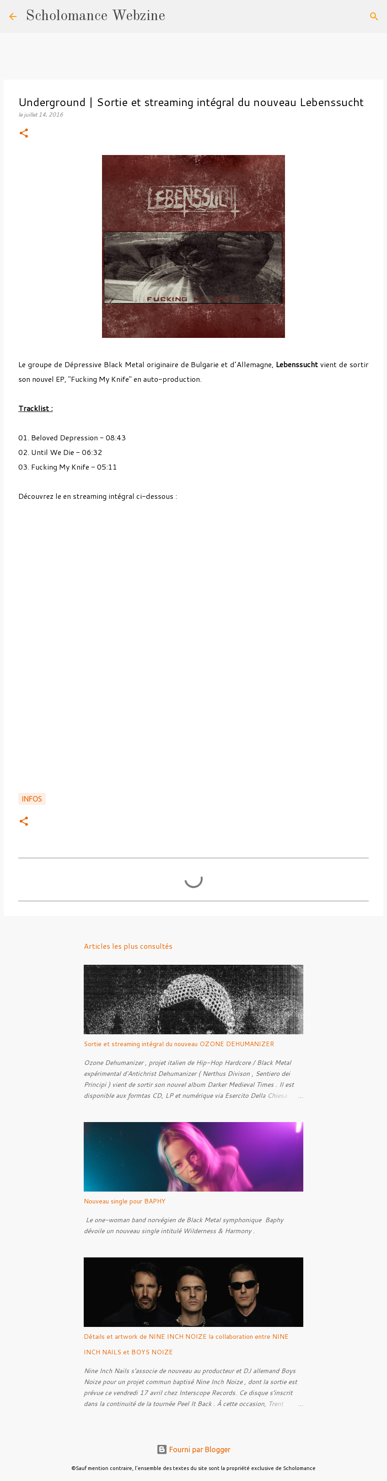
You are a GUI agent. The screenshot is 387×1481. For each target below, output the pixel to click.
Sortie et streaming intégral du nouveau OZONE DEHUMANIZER (179, 1043)
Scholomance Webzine (95, 16)
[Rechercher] (177, 16)
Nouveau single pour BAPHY (125, 1201)
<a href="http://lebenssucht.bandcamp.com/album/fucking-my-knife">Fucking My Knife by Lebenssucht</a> (193, 645)
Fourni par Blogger (193, 1449)
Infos (32, 799)
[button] (23, 134)
